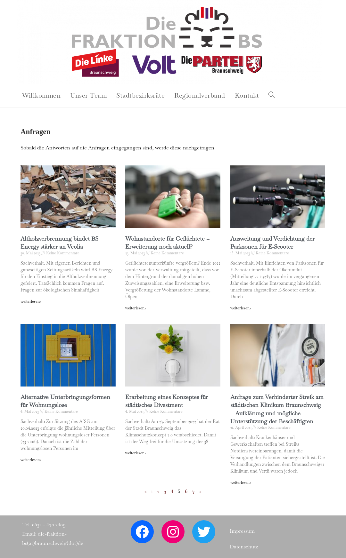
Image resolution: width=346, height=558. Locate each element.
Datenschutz (244, 546)
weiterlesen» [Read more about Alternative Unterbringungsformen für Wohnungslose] (31, 459)
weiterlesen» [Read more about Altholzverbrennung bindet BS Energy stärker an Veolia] (31, 301)
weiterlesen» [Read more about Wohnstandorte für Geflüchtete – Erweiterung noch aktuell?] (135, 308)
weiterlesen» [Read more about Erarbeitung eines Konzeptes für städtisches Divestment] (135, 453)
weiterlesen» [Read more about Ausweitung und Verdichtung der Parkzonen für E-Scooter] (240, 308)
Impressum (242, 531)
